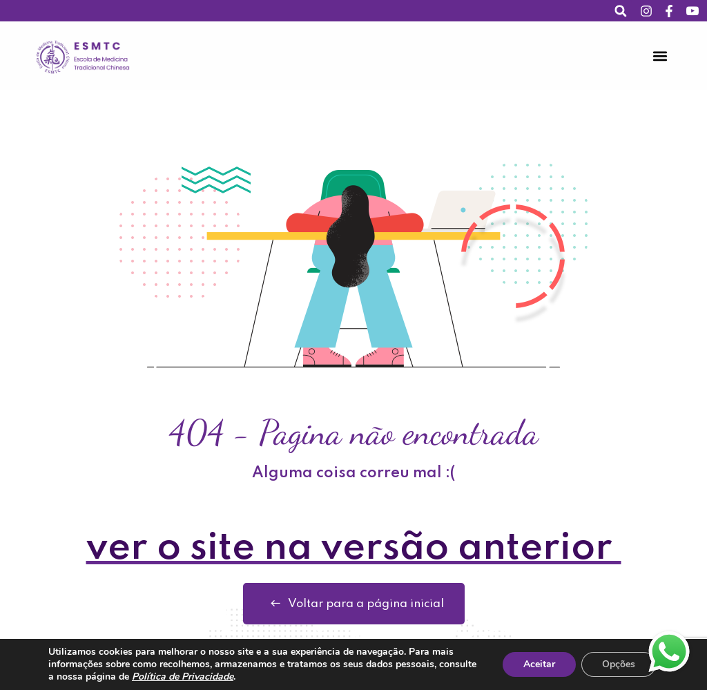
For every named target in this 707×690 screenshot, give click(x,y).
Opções (618, 664)
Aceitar (539, 664)
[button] (621, 10)
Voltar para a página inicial (354, 603)
